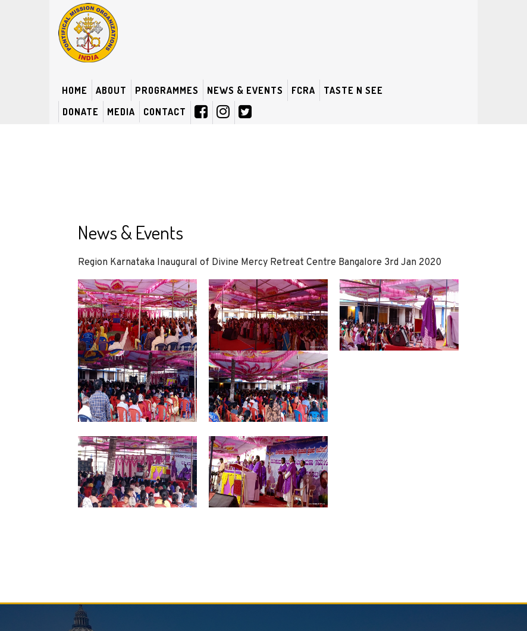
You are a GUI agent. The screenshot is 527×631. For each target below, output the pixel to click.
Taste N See (353, 90)
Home (74, 90)
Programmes (167, 90)
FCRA (303, 90)
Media (121, 112)
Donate (80, 112)
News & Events (245, 90)
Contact (164, 112)
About (111, 90)
